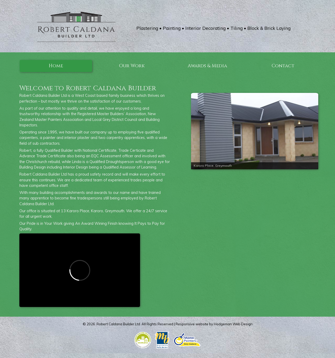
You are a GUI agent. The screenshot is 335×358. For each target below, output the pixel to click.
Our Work (132, 66)
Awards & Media (207, 66)
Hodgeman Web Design (233, 324)
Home (56, 66)
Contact (283, 66)
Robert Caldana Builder (115, 324)
